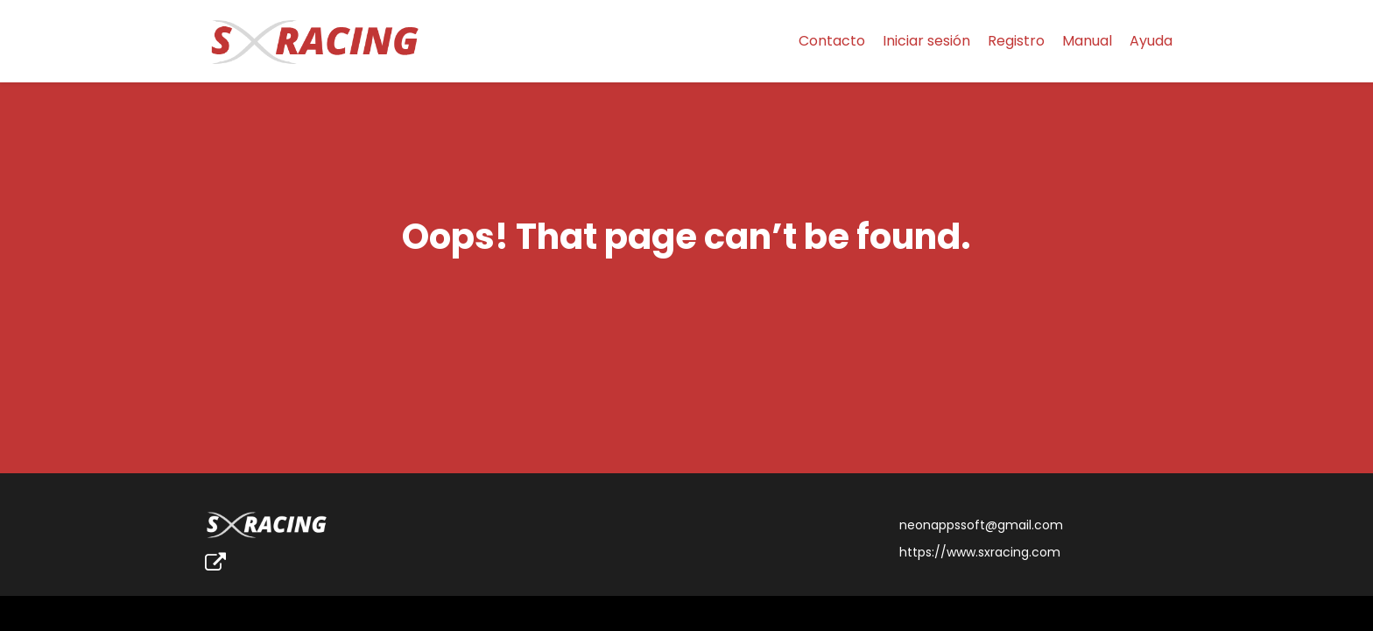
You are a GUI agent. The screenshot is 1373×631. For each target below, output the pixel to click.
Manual (1087, 41)
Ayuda (1151, 41)
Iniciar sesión (926, 41)
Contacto (832, 41)
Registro (1016, 41)
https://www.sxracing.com (979, 552)
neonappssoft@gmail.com (981, 525)
